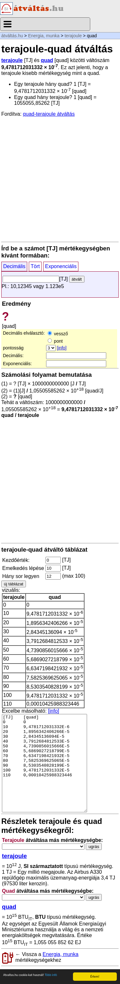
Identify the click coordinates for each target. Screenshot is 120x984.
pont (55, 341)
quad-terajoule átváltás (49, 114)
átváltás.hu (12, 35)
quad (47, 60)
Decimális (14, 266)
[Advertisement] (60, 179)
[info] (62, 347)
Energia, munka (44, 35)
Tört (35, 266)
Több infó (51, 975)
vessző (58, 333)
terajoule (73, 35)
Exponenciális (61, 266)
